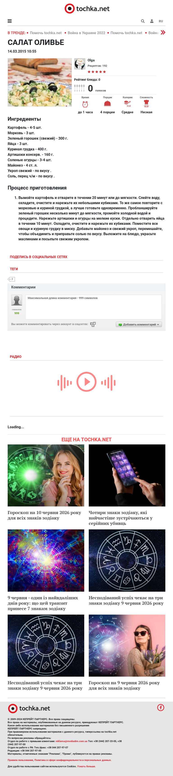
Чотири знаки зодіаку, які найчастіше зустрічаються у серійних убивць (121, 517)
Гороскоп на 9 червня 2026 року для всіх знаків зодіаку (124, 685)
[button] (151, 21)
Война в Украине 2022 (86, 33)
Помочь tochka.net (46, 33)
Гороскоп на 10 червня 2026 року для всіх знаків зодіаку (44, 515)
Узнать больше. (86, 766)
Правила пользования (20, 760)
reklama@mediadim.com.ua (71, 741)
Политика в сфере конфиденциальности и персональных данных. (73, 760)
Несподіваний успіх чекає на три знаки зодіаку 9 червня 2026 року (126, 600)
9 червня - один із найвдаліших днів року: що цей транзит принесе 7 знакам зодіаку (43, 603)
